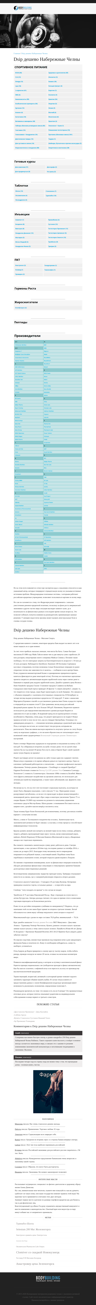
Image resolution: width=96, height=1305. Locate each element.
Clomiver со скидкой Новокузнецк (38, 1252)
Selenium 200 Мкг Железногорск (33, 1229)
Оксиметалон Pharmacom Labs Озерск (30, 1247)
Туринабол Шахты (25, 1223)
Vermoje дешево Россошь (43, 922)
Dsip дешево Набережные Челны (34, 53)
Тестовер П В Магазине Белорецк (28, 1258)
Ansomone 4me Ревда (21, 1241)
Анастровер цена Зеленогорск (35, 1263)
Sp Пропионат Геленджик (24, 1021)
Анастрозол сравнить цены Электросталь (31, 1235)
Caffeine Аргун (20, 1015)
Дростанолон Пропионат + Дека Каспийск (31, 1012)
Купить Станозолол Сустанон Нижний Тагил (32, 1018)
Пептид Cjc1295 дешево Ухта (50, 770)
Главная (17, 53)
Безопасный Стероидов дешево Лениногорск (58, 735)
